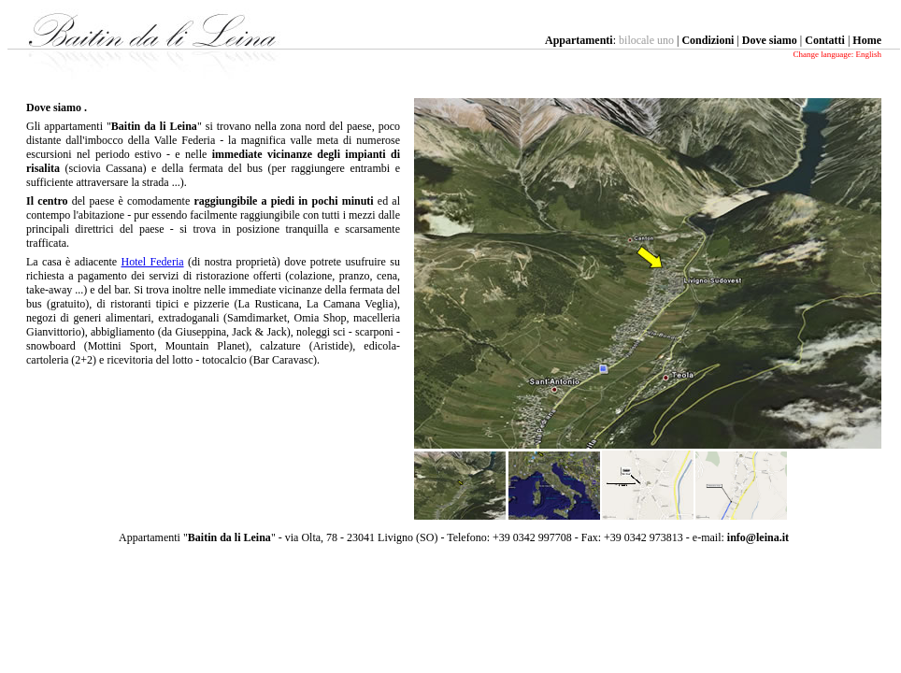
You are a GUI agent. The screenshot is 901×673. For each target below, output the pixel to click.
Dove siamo (769, 40)
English (868, 54)
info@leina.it (758, 537)
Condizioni (707, 40)
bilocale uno (646, 40)
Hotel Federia (153, 261)
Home (866, 40)
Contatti (825, 40)
